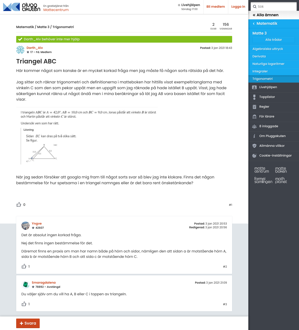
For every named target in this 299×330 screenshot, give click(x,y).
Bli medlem (216, 7)
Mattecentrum (56, 10)
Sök (254, 7)
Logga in (238, 7)
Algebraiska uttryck (267, 49)
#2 (225, 267)
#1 (230, 205)
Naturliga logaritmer (268, 64)
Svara (30, 323)
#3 (225, 304)
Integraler (260, 71)
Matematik (25, 27)
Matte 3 (43, 27)
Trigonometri (63, 27)
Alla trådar (273, 40)
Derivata (259, 56)
